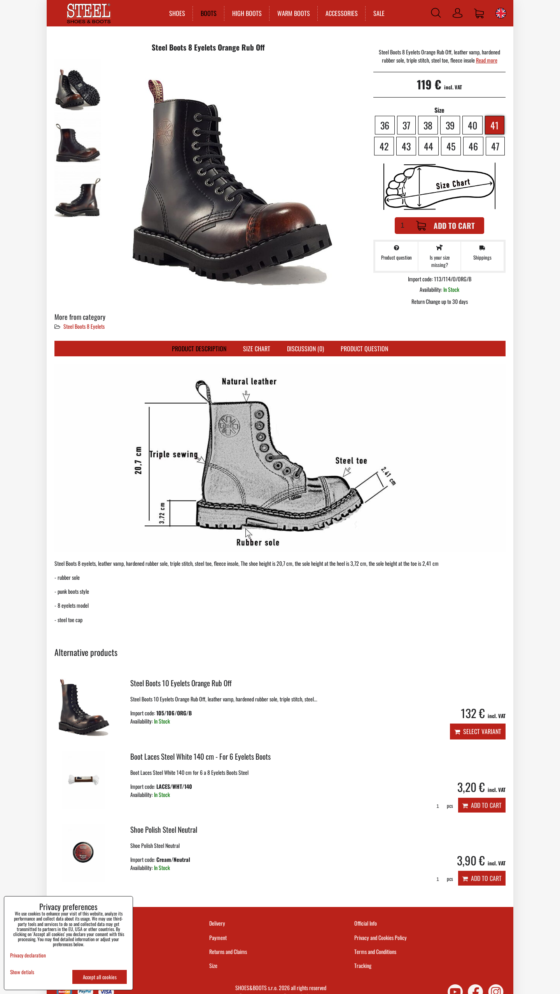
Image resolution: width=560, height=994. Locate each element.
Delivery (217, 923)
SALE (377, 13)
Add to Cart (445, 225)
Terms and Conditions (375, 951)
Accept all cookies (100, 977)
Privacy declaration (28, 955)
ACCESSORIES (340, 13)
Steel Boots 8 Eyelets (84, 326)
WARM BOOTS (292, 13)
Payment (218, 937)
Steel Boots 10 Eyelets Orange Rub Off (181, 683)
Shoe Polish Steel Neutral (163, 829)
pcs (442, 805)
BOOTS (207, 13)
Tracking (362, 965)
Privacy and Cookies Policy (380, 937)
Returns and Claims (228, 951)
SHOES (176, 13)
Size (214, 965)
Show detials (22, 972)
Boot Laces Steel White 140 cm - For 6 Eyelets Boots (200, 756)
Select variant (477, 731)
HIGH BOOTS (245, 13)
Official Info (365, 923)
